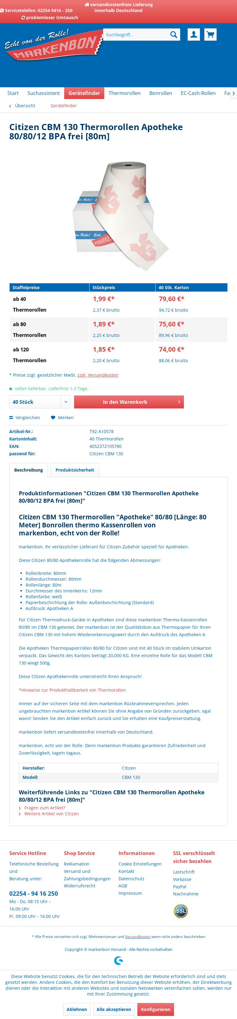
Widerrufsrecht (79, 886)
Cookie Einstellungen (140, 864)
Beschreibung (28, 470)
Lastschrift (184, 872)
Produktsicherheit (75, 470)
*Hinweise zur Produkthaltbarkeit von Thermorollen (72, 690)
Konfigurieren (155, 1009)
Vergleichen (24, 417)
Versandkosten (138, 936)
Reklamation (76, 864)
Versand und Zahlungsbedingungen (87, 875)
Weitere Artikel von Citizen (49, 813)
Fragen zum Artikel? (42, 808)
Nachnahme (185, 894)
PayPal (179, 887)
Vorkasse (182, 879)
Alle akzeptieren (114, 1009)
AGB (122, 886)
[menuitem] (141, 34)
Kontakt (126, 871)
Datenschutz (131, 879)
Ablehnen (77, 1009)
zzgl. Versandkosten (97, 375)
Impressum (130, 893)
